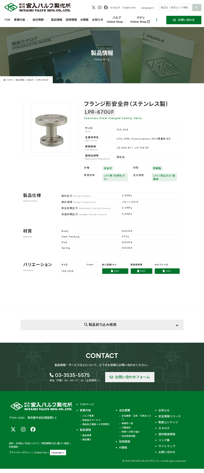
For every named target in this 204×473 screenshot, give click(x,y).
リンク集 (164, 440)
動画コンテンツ (168, 422)
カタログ (115, 7)
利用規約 (13, 447)
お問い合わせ (166, 452)
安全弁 (108, 168)
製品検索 (86, 435)
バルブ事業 (88, 416)
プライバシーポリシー (20, 452)
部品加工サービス (91, 420)
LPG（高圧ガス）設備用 (164, 177)
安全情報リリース (169, 416)
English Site (129, 7)
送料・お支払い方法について (24, 443)
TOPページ (87, 404)
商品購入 (86, 439)
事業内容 (85, 410)
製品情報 (85, 430)
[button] (183, 20)
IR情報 (123, 447)
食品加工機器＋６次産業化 (96, 424)
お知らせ (164, 410)
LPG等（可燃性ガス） (114, 177)
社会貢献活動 (128, 436)
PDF (115, 271)
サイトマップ (166, 446)
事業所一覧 (127, 423)
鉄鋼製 (157, 168)
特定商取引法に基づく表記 (55, 443)
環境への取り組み (131, 431)
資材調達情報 (166, 434)
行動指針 (126, 427)
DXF (167, 271)
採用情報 (124, 441)
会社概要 (124, 410)
